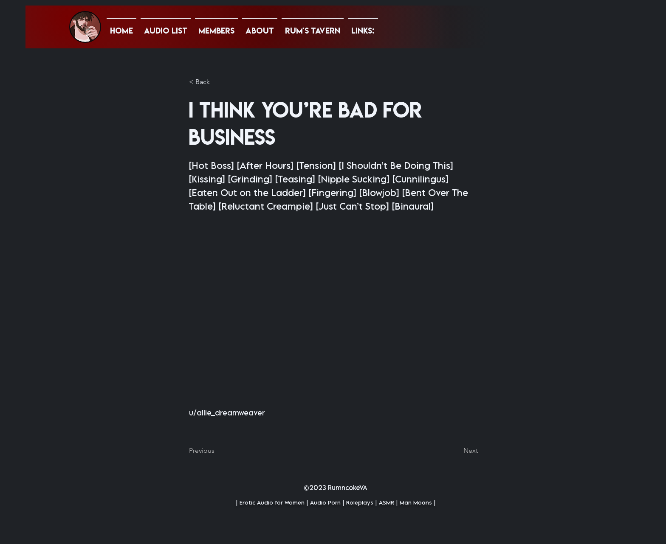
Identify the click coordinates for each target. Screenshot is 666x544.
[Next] (456, 450)
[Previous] (217, 450)
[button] (363, 26)
